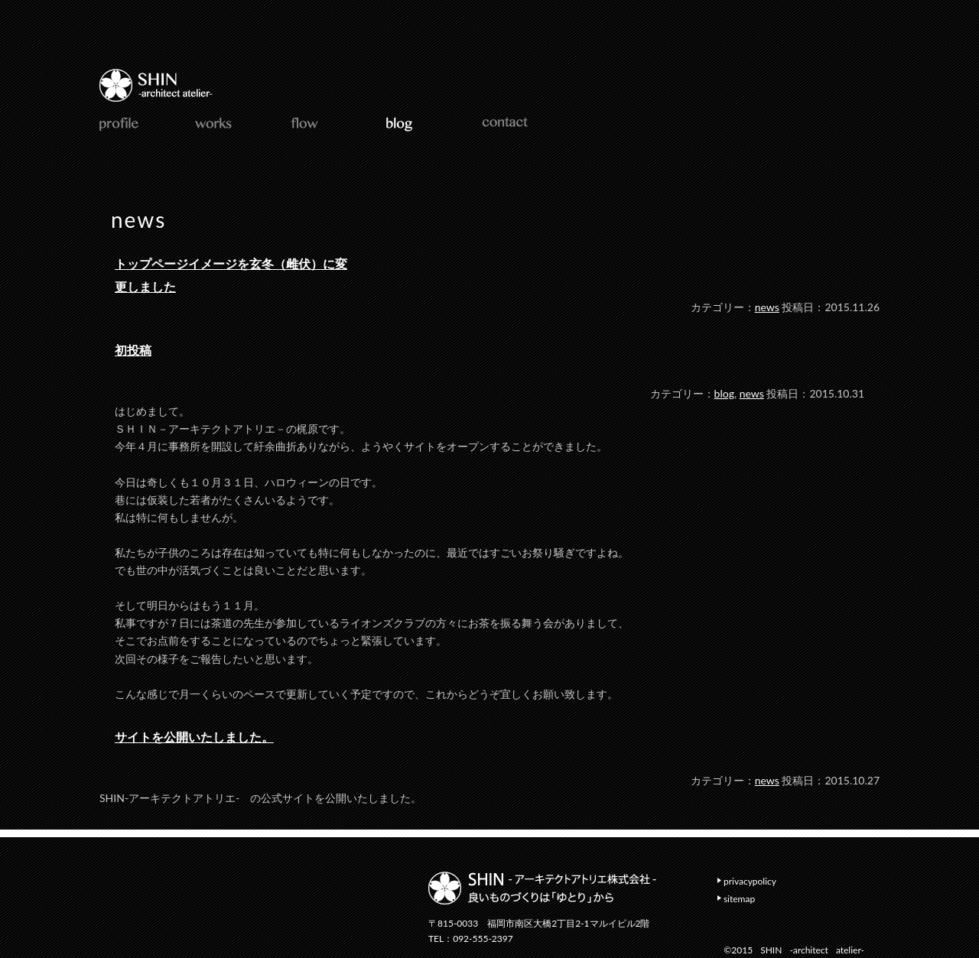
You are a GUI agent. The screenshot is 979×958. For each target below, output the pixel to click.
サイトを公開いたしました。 (194, 736)
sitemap (739, 898)
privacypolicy (750, 881)
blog (724, 393)
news (767, 306)
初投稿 (133, 350)
